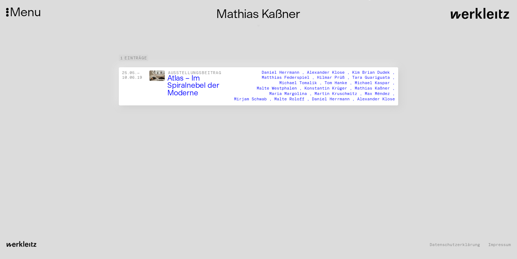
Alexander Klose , (329, 71)
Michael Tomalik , (302, 82)
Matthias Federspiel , (289, 77)
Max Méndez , (380, 93)
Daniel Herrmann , (284, 71)
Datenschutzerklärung (455, 244)
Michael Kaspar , (375, 82)
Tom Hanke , (340, 82)
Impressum (499, 244)
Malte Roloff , (293, 98)
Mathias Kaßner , (375, 88)
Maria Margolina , (292, 93)
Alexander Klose (376, 98)
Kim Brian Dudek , (373, 71)
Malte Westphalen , (280, 88)
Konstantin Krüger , (329, 88)
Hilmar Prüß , (334, 77)
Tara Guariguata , (373, 77)
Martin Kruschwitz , (340, 93)
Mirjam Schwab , (254, 98)
